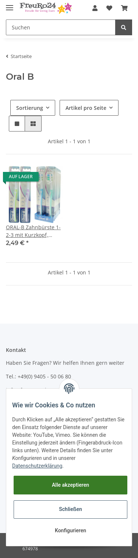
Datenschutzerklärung (37, 466)
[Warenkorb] (124, 8)
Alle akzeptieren (70, 485)
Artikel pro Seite (86, 107)
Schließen (70, 509)
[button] (95, 8)
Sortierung (29, 107)
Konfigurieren (70, 530)
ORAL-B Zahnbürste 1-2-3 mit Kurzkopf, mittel (33, 231)
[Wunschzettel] (109, 8)
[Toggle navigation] (9, 4)
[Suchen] (61, 27)
